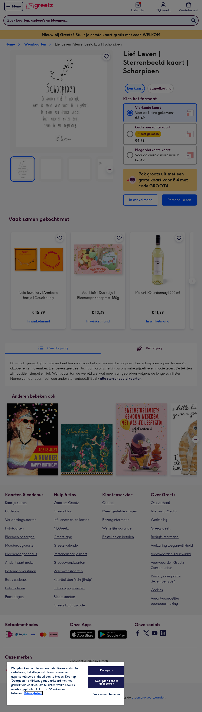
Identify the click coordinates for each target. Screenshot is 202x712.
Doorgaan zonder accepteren (106, 682)
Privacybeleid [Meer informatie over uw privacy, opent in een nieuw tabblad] (33, 693)
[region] (65, 683)
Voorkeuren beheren (106, 694)
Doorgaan (106, 670)
